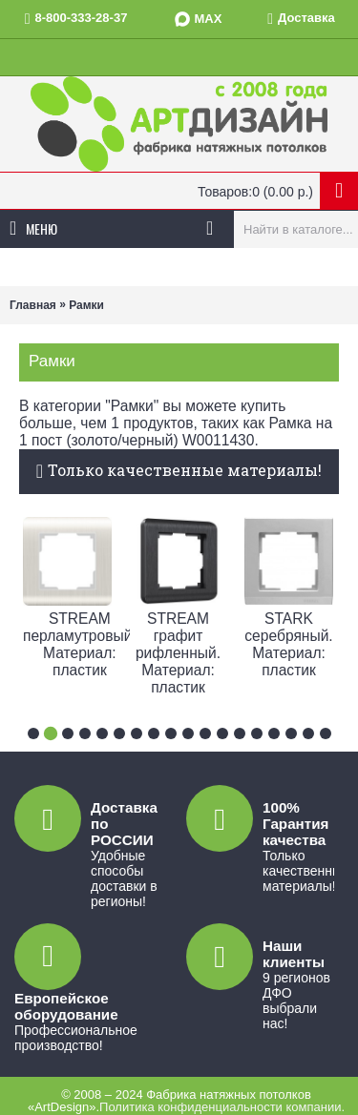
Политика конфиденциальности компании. (222, 1107)
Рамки (86, 305)
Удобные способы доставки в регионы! (124, 878)
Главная (33, 305)
